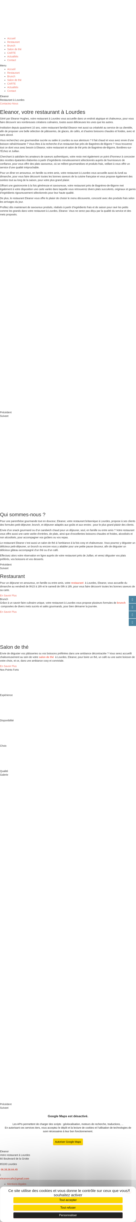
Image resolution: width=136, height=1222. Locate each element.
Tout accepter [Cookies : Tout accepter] (68, 1200)
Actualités (12, 56)
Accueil (11, 38)
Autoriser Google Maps (68, 1141)
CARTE (11, 52)
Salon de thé (14, 49)
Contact (11, 60)
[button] (68, 65)
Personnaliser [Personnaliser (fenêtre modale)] (68, 1215)
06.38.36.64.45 (9, 1169)
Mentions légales (16, 1184)
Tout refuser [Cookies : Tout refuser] (68, 1207)
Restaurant (13, 42)
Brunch (11, 45)
